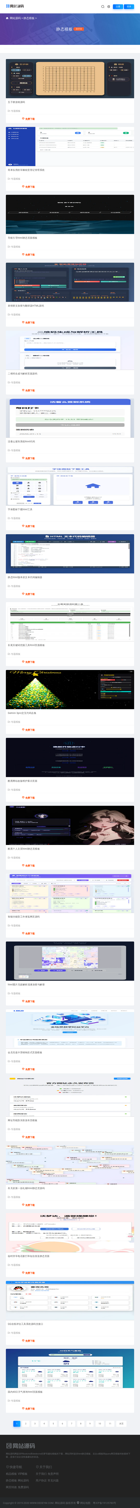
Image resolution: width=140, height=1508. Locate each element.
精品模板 (11, 1473)
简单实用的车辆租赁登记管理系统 (26, 170)
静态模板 (29, 18)
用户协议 (41, 1480)
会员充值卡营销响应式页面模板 (25, 1052)
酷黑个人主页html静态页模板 (24, 848)
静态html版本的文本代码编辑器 (25, 577)
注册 (118, 6)
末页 (121, 1423)
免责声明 (53, 1473)
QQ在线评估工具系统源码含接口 (25, 1324)
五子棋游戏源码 (16, 102)
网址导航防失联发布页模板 (22, 1120)
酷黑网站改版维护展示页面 (22, 781)
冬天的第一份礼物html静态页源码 (26, 1188)
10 (100, 1423)
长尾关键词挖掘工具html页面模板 (26, 645)
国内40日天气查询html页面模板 (25, 1392)
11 (110, 1423)
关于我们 (41, 1473)
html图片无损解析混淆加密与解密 (26, 984)
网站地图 (83, 1503)
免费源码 (23, 1487)
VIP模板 (23, 1473)
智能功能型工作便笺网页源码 (24, 916)
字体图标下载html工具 (20, 509)
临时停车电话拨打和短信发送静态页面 (29, 1256)
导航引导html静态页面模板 (22, 238)
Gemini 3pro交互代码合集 (22, 713)
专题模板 (14, 111)
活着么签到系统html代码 (21, 441)
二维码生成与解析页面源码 (22, 373)
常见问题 (53, 1480)
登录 (129, 6)
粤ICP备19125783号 (104, 1503)
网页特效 (11, 1487)
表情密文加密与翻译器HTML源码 (26, 305)
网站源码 (15, 18)
